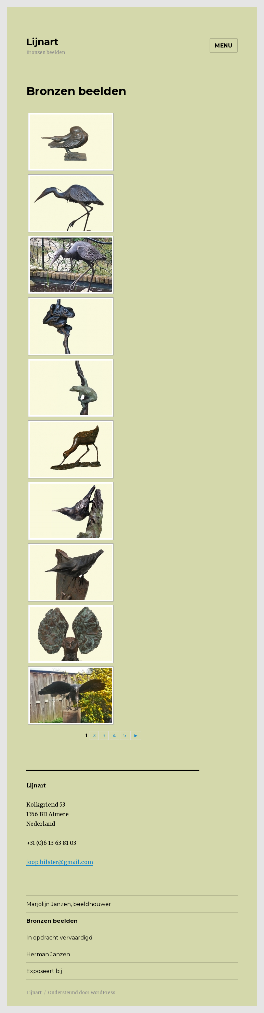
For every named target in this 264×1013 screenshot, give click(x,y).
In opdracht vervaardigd (59, 937)
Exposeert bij (44, 971)
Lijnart (42, 42)
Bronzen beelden (52, 921)
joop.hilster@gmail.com (59, 862)
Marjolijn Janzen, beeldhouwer (68, 904)
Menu (224, 45)
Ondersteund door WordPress (81, 993)
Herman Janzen (48, 954)
